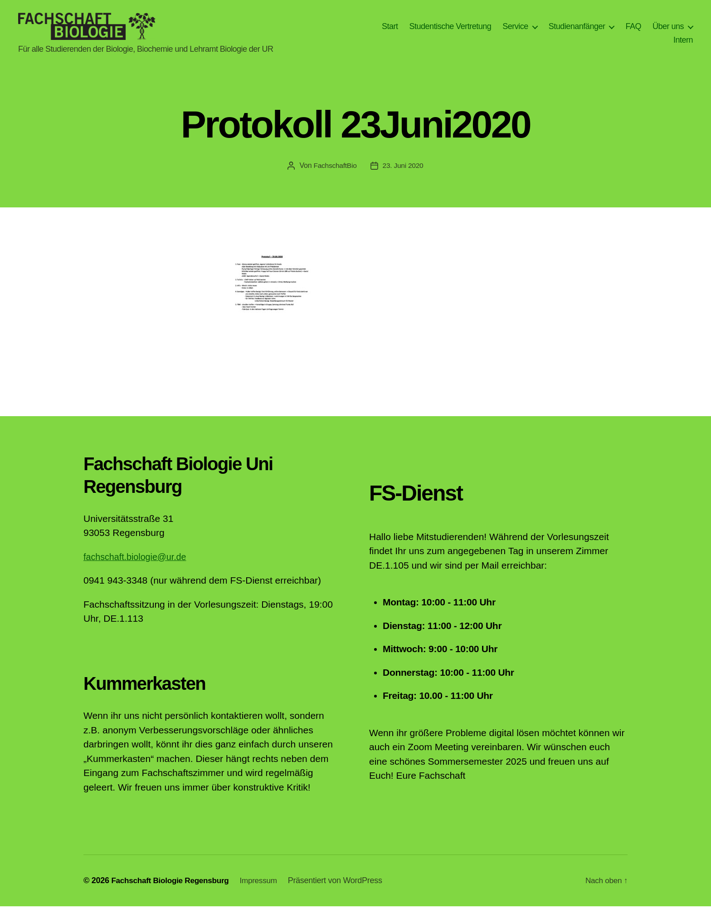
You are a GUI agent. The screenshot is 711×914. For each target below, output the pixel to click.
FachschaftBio (334, 173)
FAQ (633, 29)
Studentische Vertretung (450, 29)
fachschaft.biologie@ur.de (138, 564)
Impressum (265, 888)
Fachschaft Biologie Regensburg (173, 888)
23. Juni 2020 (404, 173)
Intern (683, 43)
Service (515, 29)
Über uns (668, 29)
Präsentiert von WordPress (343, 888)
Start (390, 29)
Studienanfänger (577, 29)
